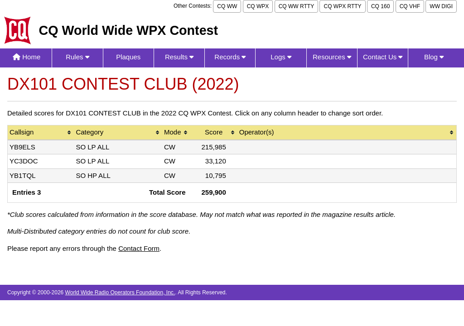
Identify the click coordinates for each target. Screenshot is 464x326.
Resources (332, 57)
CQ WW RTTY (296, 6)
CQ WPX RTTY (342, 6)
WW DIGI (441, 6)
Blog (434, 57)
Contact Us (382, 57)
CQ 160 (380, 6)
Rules (77, 57)
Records (230, 57)
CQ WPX (258, 6)
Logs (281, 57)
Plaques (128, 57)
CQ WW (227, 6)
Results (179, 57)
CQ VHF (410, 6)
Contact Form (139, 248)
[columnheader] (41, 132)
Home (26, 57)
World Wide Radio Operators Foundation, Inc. (120, 292)
